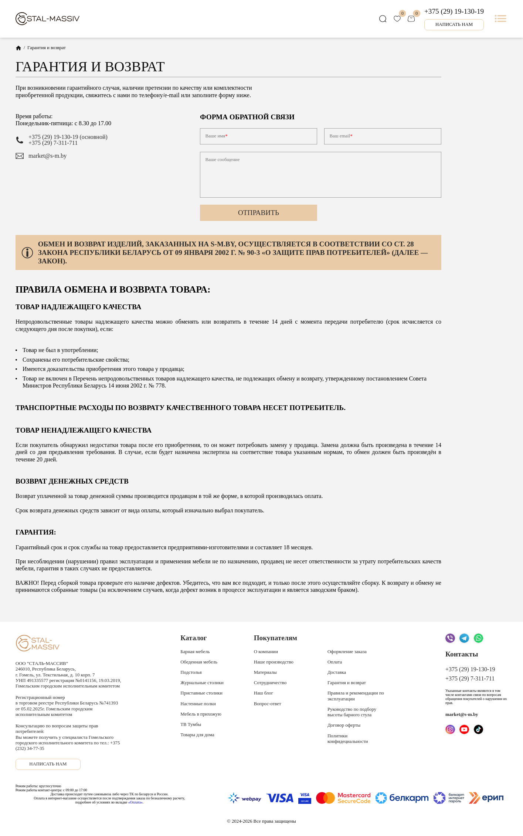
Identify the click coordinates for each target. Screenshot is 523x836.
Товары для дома (197, 734)
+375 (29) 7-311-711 (53, 143)
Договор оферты (343, 725)
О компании (266, 651)
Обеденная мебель (198, 662)
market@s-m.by (47, 156)
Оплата (334, 662)
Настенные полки (198, 703)
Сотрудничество (270, 682)
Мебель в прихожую (200, 714)
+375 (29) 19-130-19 (454, 11)
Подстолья (190, 672)
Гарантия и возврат (346, 682)
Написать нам (454, 24)
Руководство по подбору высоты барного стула (351, 712)
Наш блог (263, 693)
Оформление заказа (347, 651)
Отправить (258, 212)
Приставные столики (201, 693)
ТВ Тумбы (190, 724)
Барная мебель (195, 651)
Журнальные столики (201, 682)
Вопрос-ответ (267, 703)
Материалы (265, 672)
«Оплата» (135, 802)
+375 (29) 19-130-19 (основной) (68, 137)
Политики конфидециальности (347, 738)
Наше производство (273, 662)
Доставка (336, 672)
